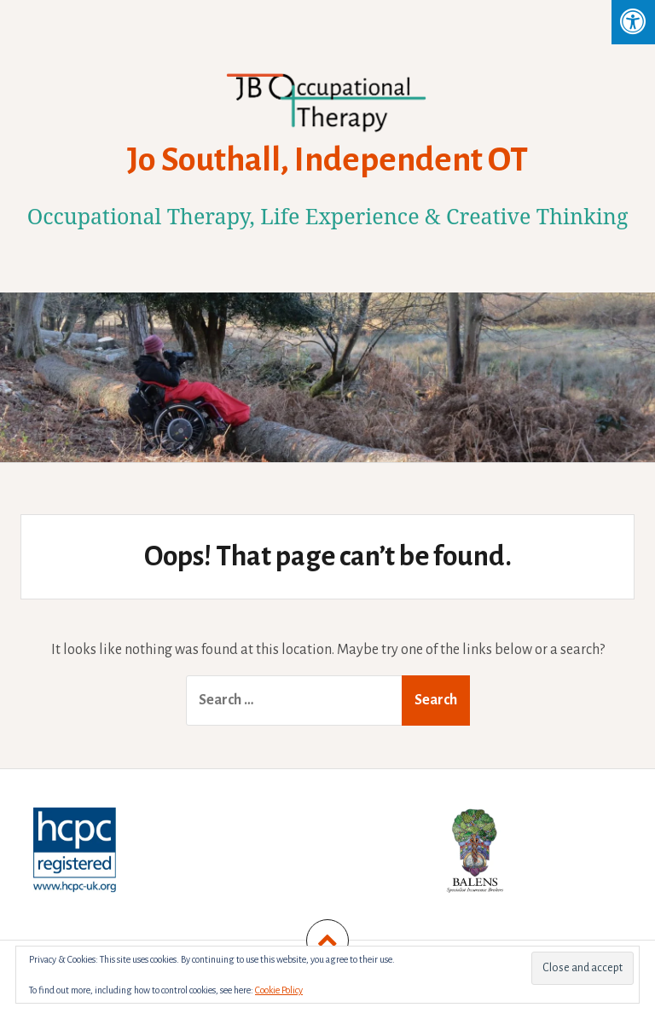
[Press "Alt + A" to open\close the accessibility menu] (633, 22)
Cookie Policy (279, 990)
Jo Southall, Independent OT (327, 159)
